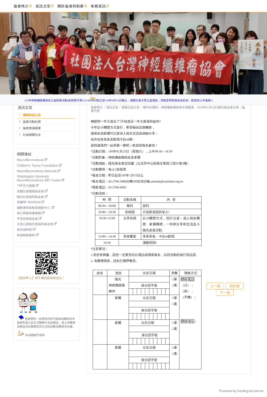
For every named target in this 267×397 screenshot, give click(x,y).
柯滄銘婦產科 (26, 235)
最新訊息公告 (32, 115)
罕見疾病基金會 (27, 219)
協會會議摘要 (32, 128)
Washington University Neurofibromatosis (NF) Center (39, 178)
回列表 (235, 286)
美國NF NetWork (28, 202)
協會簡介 (97, 107)
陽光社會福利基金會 (30, 197)
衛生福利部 (24, 229)
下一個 (225, 292)
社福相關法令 (32, 135)
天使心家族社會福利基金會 (35, 224)
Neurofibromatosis (30, 160)
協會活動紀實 (32, 122)
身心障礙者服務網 (29, 213)
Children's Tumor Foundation (37, 165)
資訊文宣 (112, 107)
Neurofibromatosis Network (37, 171)
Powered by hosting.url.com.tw (241, 391)
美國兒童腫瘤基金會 (30, 191)
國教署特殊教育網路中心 (34, 208)
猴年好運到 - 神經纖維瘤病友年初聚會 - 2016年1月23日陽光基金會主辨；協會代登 (168, 108)
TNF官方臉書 (26, 186)
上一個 (215, 286)
